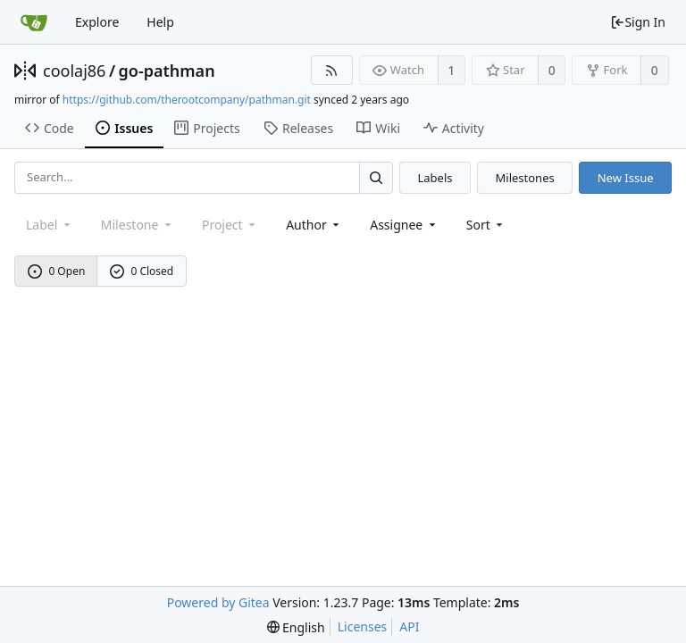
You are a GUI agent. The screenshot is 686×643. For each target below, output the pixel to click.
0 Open (57, 271)
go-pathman (167, 70)
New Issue (626, 178)
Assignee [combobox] (404, 224)
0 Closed (142, 271)
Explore (97, 21)
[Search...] (376, 177)
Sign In (637, 21)
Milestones (525, 178)
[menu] (486, 224)
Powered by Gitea (218, 602)
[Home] (34, 22)
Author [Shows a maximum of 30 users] (314, 224)
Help (160, 21)
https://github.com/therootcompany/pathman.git (187, 99)
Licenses (363, 626)
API (409, 626)
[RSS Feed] (332, 70)
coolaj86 (74, 70)
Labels (434, 178)
